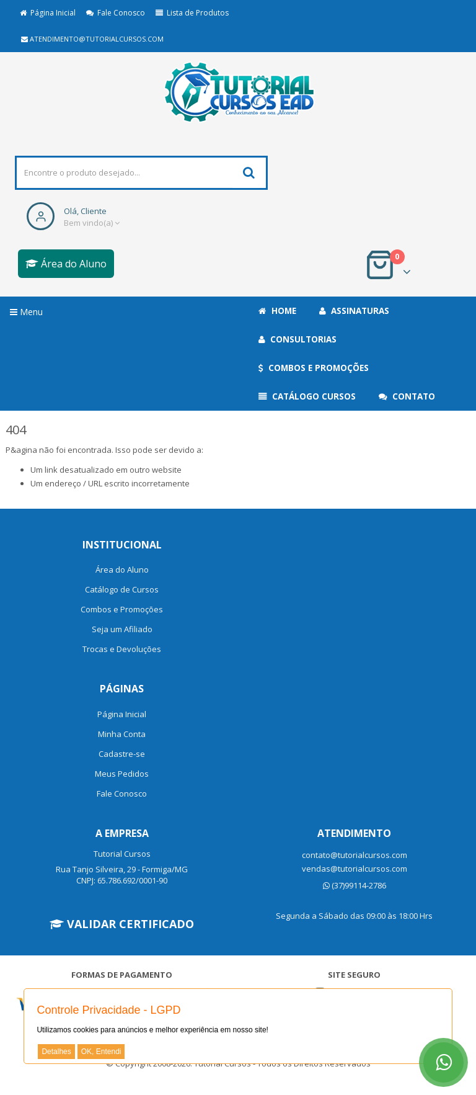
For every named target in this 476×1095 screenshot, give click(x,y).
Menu (26, 312)
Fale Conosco (115, 12)
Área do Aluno (66, 263)
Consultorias (297, 339)
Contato (407, 396)
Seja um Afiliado (122, 629)
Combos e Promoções (313, 367)
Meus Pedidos (122, 773)
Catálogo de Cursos (122, 589)
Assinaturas (354, 310)
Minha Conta (122, 734)
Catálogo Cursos (307, 396)
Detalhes (56, 1051)
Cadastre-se (122, 753)
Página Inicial (48, 12)
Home (277, 310)
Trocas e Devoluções (121, 649)
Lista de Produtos (192, 12)
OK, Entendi (101, 1051)
